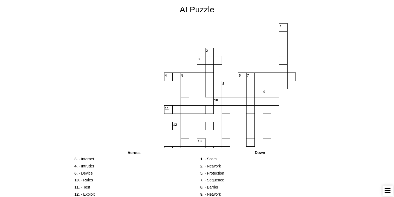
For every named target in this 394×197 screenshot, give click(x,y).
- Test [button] (82, 187)
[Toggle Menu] (387, 190)
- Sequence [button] (212, 180)
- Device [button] (83, 173)
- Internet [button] (84, 159)
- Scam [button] (208, 159)
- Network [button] (210, 166)
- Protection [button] (212, 173)
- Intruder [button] (84, 166)
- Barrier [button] (209, 187)
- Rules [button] (83, 180)
